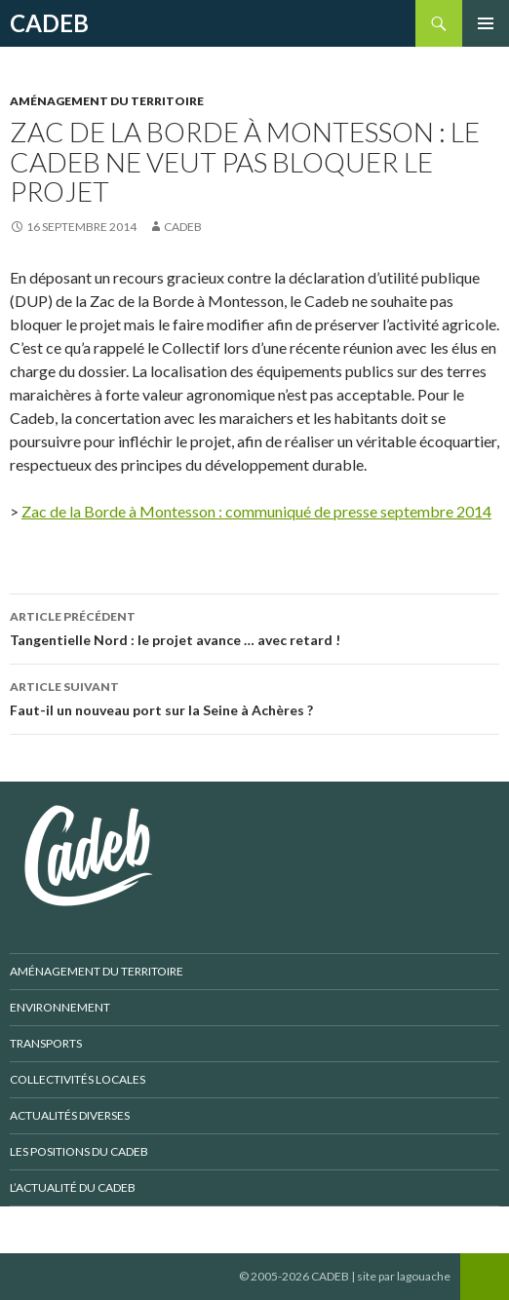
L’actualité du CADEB (73, 1187)
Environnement (60, 1007)
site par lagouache (403, 1276)
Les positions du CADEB (79, 1151)
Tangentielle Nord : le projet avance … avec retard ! (254, 626)
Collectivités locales (77, 1079)
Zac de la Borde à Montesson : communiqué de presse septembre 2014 (256, 511)
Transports (46, 1043)
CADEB (49, 23)
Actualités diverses (70, 1115)
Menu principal (485, 23)
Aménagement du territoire (107, 101)
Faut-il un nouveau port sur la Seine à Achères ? (254, 696)
